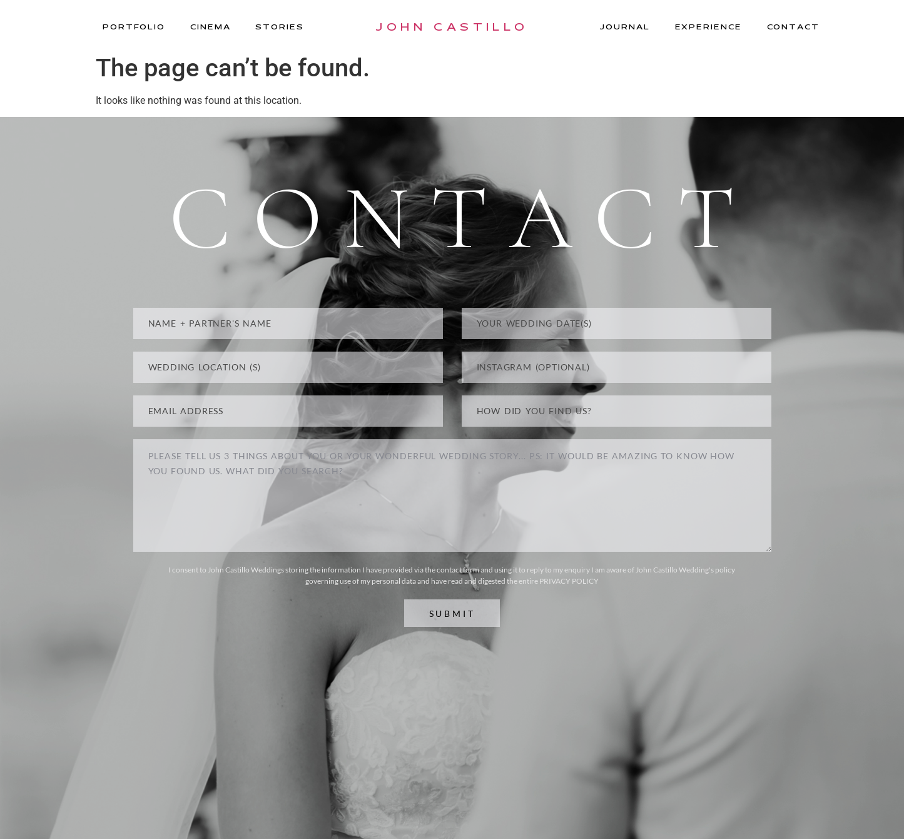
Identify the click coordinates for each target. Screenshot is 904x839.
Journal (624, 27)
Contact (793, 27)
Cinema (210, 27)
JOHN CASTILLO (451, 27)
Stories (279, 27)
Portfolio (134, 27)
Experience (708, 27)
